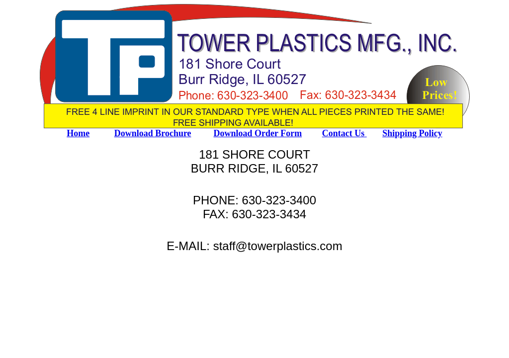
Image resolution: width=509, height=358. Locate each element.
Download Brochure (152, 133)
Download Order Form (258, 133)
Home (78, 133)
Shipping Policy (412, 133)
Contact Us (344, 133)
